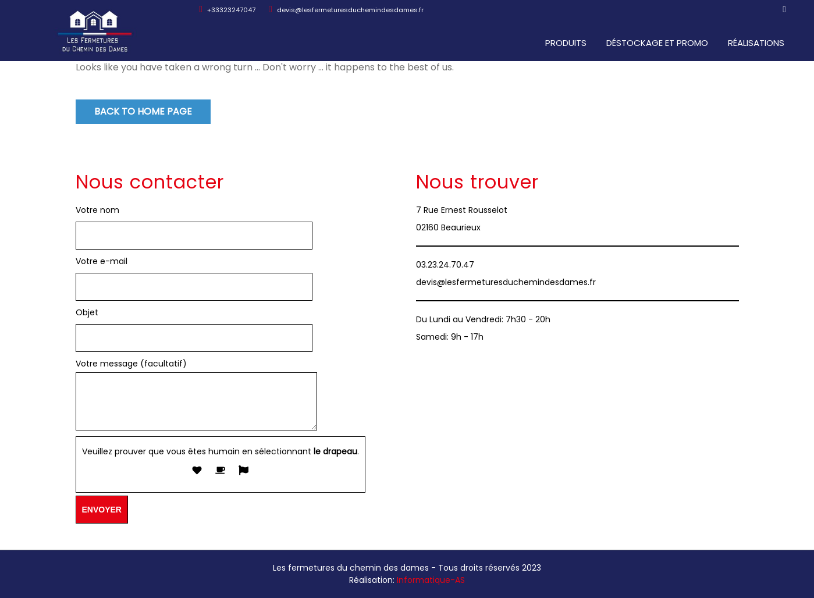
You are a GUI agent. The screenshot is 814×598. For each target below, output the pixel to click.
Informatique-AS (431, 580)
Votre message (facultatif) (196, 395)
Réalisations (756, 43)
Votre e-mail (101, 261)
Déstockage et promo (658, 43)
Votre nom (97, 210)
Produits (566, 43)
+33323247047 (227, 10)
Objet (87, 312)
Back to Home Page (143, 111)
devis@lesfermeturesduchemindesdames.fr (346, 10)
